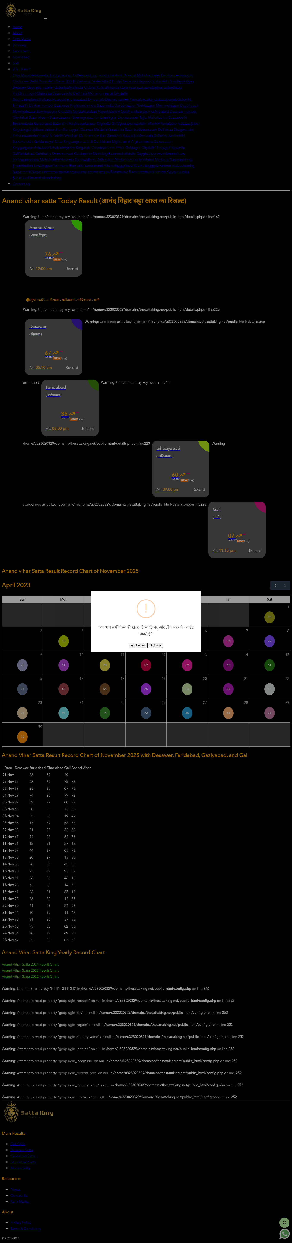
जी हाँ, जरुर (155, 645)
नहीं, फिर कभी (138, 645)
